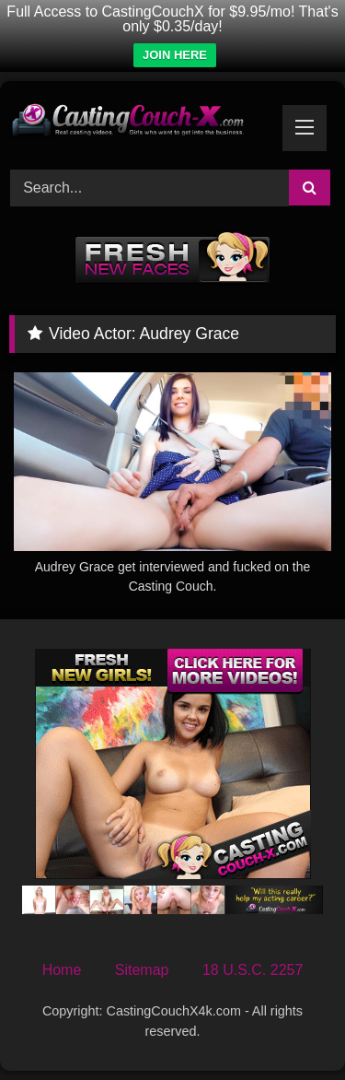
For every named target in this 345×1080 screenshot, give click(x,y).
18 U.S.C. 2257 (252, 970)
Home (62, 970)
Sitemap (142, 970)
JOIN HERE (175, 55)
